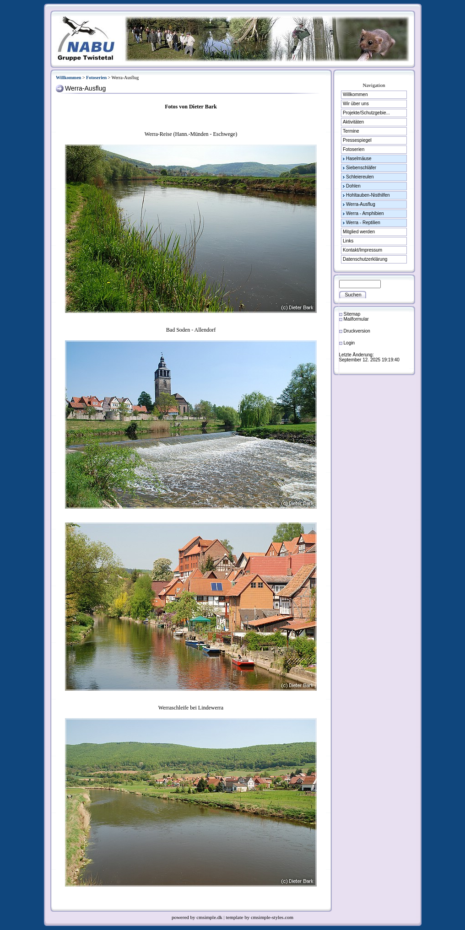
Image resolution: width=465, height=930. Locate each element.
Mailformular (356, 319)
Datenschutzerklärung (365, 259)
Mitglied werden (359, 231)
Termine (351, 131)
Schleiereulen (360, 176)
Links (348, 240)
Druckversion (357, 330)
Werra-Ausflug (360, 204)
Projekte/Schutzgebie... (366, 112)
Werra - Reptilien (363, 222)
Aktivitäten (353, 121)
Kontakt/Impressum (362, 250)
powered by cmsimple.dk (198, 917)
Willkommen (68, 77)
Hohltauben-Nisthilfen (368, 195)
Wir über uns (356, 103)
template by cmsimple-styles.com (260, 917)
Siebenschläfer (361, 167)
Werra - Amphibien (365, 213)
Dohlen (353, 185)
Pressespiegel (357, 140)
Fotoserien (96, 77)
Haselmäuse (359, 158)
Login (349, 342)
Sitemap (352, 314)
